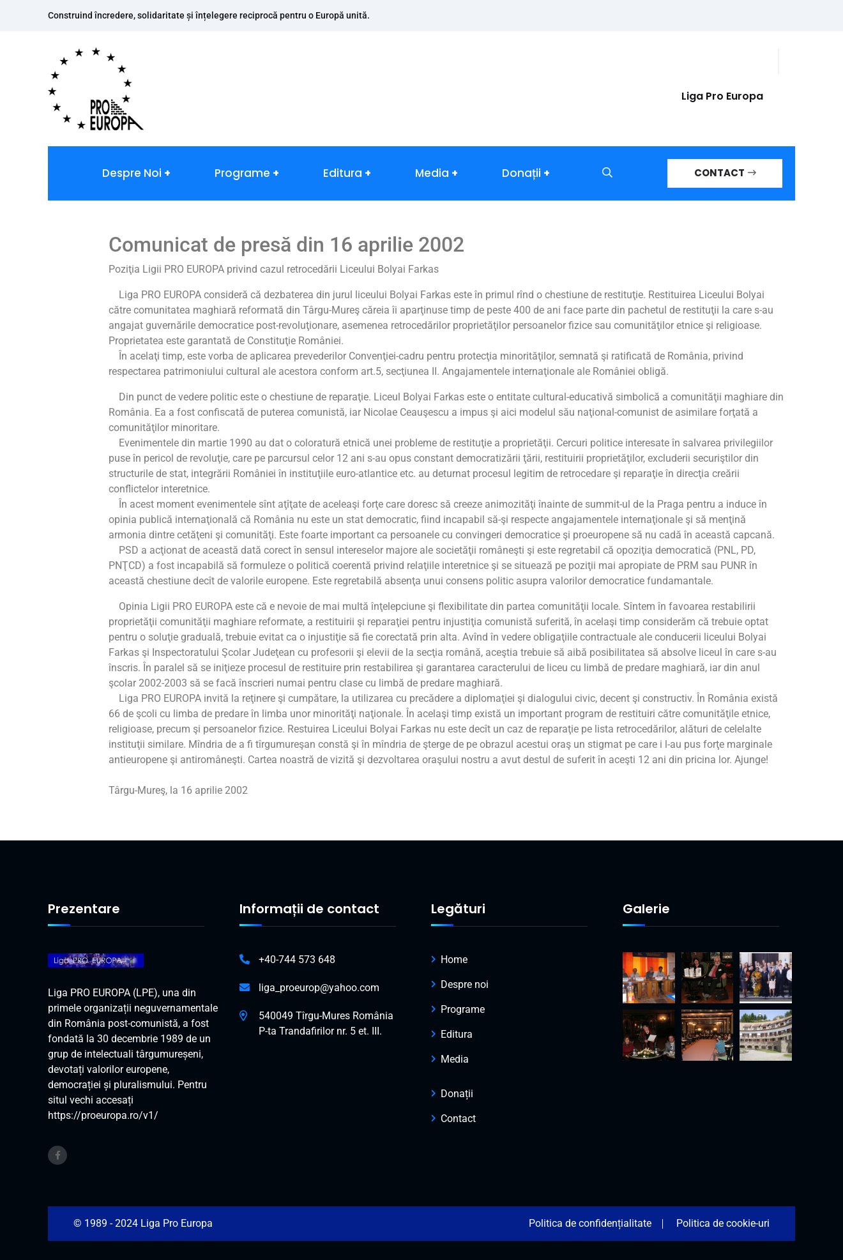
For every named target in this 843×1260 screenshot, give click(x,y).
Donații (521, 173)
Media (432, 173)
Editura (342, 173)
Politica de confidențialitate (590, 1223)
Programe (242, 173)
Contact (458, 1118)
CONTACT (725, 172)
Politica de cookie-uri (723, 1223)
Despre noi (132, 173)
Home (454, 959)
